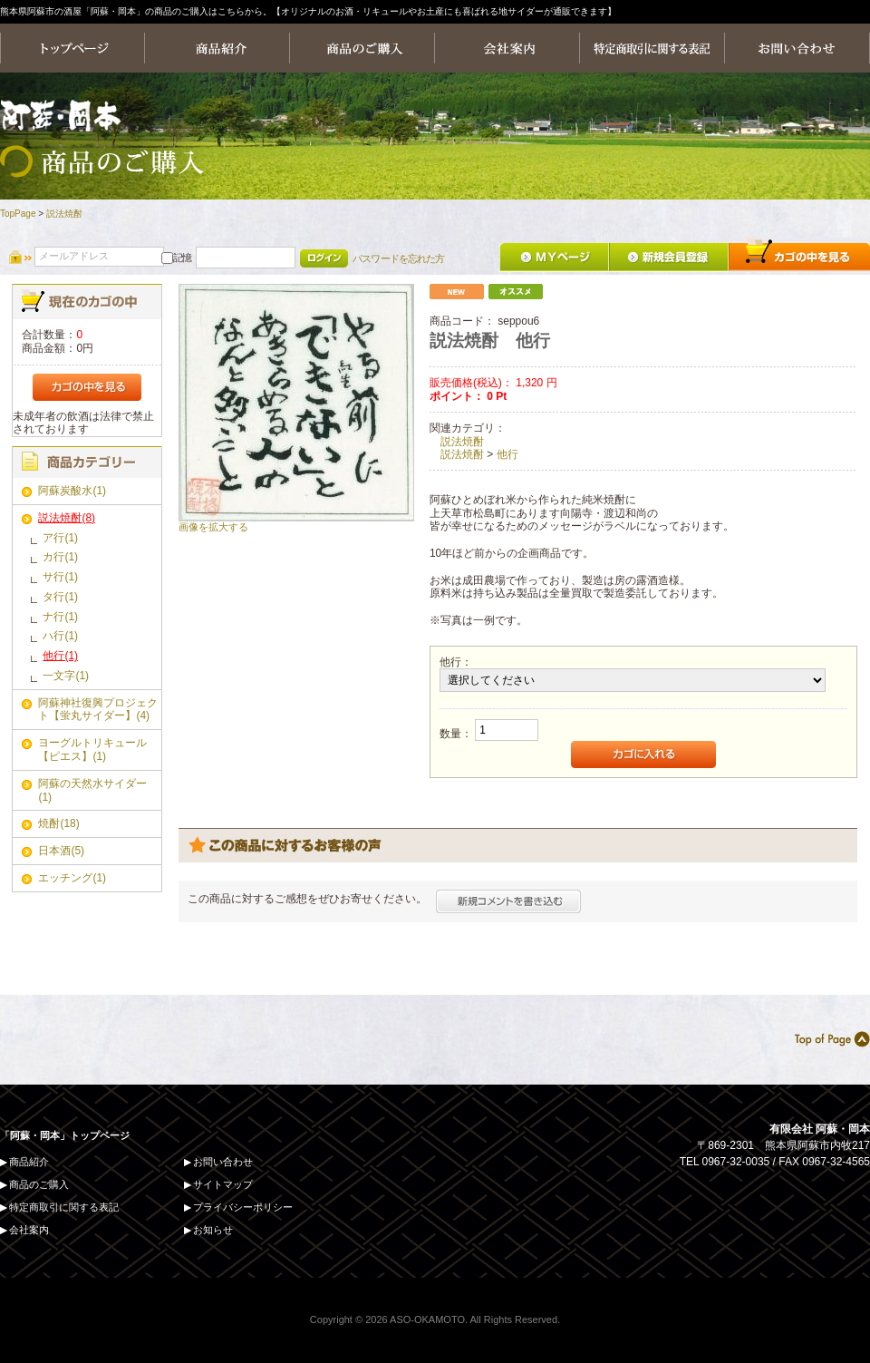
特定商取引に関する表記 (64, 1207)
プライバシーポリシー (243, 1207)
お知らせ (213, 1229)
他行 (507, 454)
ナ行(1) (60, 616)
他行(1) (60, 655)
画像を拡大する (213, 526)
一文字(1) (66, 675)
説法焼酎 (64, 214)
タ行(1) (60, 596)
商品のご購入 (39, 1184)
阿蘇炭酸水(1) (72, 490)
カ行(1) (60, 556)
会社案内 (29, 1229)
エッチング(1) (72, 877)
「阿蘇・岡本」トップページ (65, 1135)
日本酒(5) (61, 850)
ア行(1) (60, 537)
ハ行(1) (60, 635)
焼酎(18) (58, 823)
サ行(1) (60, 576)
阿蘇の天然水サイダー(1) (92, 790)
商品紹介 (29, 1161)
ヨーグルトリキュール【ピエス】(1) (92, 749)
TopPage (17, 214)
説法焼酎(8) (66, 517)
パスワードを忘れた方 (398, 258)
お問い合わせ (223, 1161)
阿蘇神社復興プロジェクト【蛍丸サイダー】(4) (98, 709)
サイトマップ (223, 1184)
